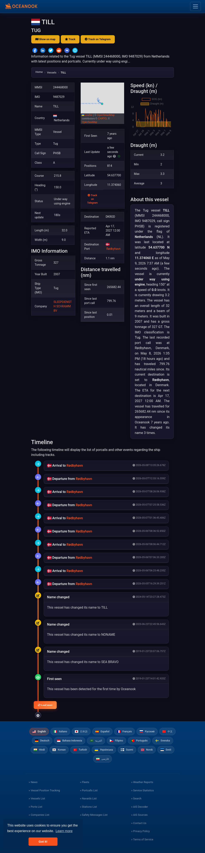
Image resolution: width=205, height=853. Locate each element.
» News (33, 782)
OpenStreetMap (106, 115)
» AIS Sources (139, 814)
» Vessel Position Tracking (44, 790)
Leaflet (87, 115)
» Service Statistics (142, 790)
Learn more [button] (64, 831)
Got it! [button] (43, 841)
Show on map (45, 39)
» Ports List (35, 806)
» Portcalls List (89, 790)
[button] (103, 103)
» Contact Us (138, 823)
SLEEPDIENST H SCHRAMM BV (63, 306)
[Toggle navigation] (195, 6)
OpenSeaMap (89, 122)
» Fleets (84, 782)
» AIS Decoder (139, 806)
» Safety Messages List (94, 814)
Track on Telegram (97, 39)
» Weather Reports (142, 782)
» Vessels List (37, 798)
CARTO (102, 118)
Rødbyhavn (113, 248)
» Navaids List (88, 798)
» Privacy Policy (140, 831)
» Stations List (88, 806)
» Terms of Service (142, 839)
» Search (136, 798)
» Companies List (39, 814)
